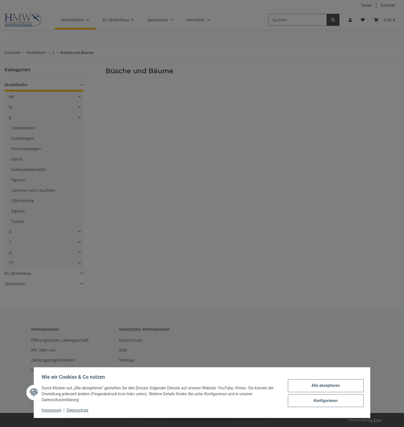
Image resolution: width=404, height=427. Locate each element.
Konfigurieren (324, 400)
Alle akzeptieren (324, 385)
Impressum (53, 410)
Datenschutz (79, 410)
